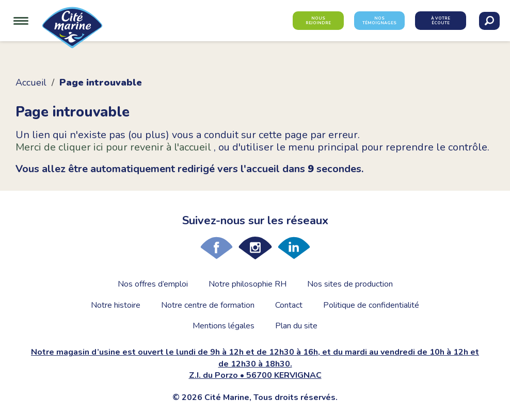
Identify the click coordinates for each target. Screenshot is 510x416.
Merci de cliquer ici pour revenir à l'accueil (114, 147)
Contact (288, 305)
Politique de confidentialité (371, 305)
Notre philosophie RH (247, 284)
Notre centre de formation (207, 305)
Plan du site (296, 325)
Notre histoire (115, 305)
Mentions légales (223, 325)
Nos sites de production (350, 284)
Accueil (30, 82)
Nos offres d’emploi (153, 284)
